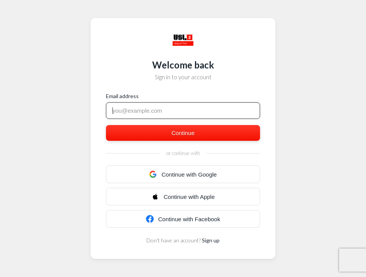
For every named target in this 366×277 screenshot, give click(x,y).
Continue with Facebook (183, 219)
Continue (183, 133)
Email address (122, 96)
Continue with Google (183, 174)
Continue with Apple (183, 196)
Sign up (211, 240)
